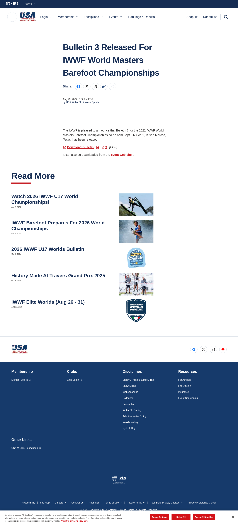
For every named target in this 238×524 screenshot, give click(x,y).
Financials (93, 502)
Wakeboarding (130, 392)
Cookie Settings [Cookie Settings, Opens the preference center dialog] (159, 517)
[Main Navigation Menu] (12, 17)
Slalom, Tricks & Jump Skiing (138, 380)
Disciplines (93, 17)
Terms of (113, 502)
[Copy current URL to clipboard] (103, 86)
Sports (30, 3)
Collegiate (128, 398)
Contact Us (77, 502)
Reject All (181, 517)
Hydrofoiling (129, 428)
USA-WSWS (26, 447)
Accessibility (28, 502)
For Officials (184, 386)
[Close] (233, 517)
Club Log (75, 379)
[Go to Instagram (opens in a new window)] (213, 349)
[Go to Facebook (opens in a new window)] (193, 349)
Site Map (45, 502)
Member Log (21, 379)
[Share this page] (112, 86)
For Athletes (184, 380)
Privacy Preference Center (202, 502)
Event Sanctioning (188, 398)
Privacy (136, 502)
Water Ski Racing (132, 410)
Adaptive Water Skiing (134, 416)
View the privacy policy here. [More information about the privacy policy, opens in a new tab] (74, 521)
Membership (68, 17)
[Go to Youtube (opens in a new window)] (223, 349)
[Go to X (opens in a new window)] (203, 349)
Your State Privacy (166, 502)
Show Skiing (129, 386)
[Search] (226, 17)
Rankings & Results (143, 17)
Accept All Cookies (204, 517)
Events (115, 17)
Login (46, 17)
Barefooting (129, 404)
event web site (121, 154)
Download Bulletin (80, 147)
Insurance (183, 392)
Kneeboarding (130, 422)
